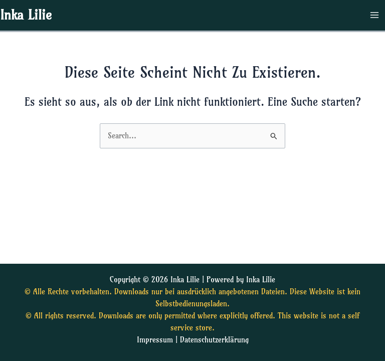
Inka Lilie (26, 15)
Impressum (155, 339)
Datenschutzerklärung (214, 339)
